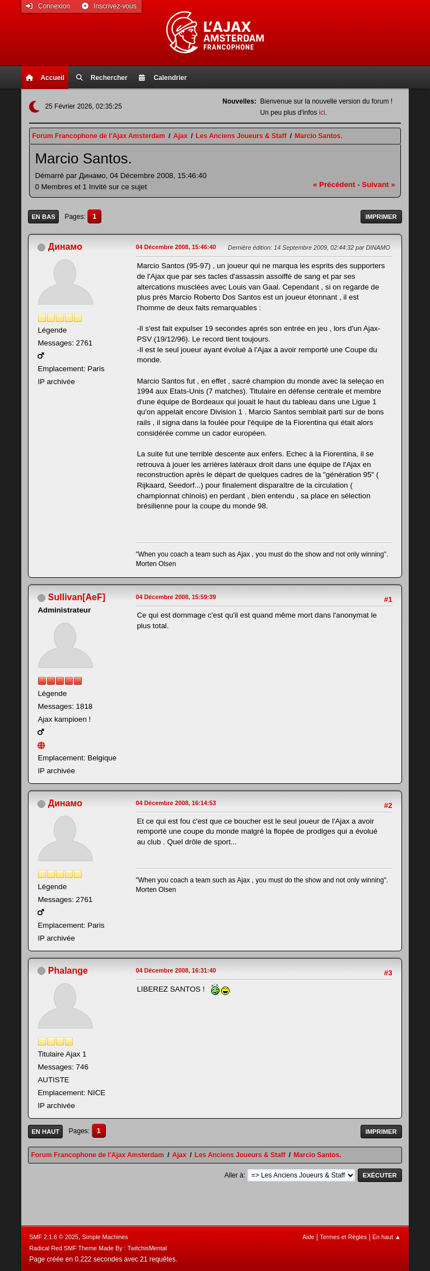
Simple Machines (105, 1236)
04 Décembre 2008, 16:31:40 (175, 970)
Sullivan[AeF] (76, 597)
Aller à (234, 1175)
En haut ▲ (386, 1236)
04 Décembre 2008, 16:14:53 (175, 803)
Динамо (65, 246)
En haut (45, 1131)
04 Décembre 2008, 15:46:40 (175, 247)
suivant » (378, 184)
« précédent (334, 184)
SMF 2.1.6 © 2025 (53, 1236)
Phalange (68, 970)
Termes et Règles (343, 1236)
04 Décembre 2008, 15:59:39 (175, 597)
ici (322, 112)
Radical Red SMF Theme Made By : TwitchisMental (98, 1248)
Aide (308, 1236)
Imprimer (381, 216)
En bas (43, 216)
